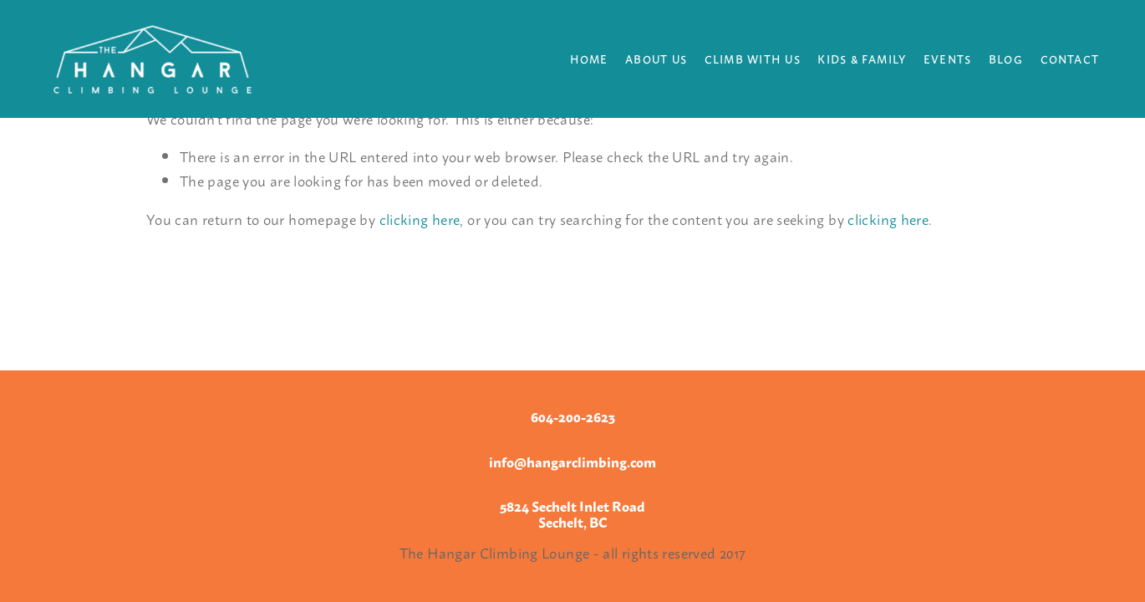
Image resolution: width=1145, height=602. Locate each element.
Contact (1070, 58)
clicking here (420, 218)
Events (947, 58)
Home (589, 58)
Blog (1006, 58)
